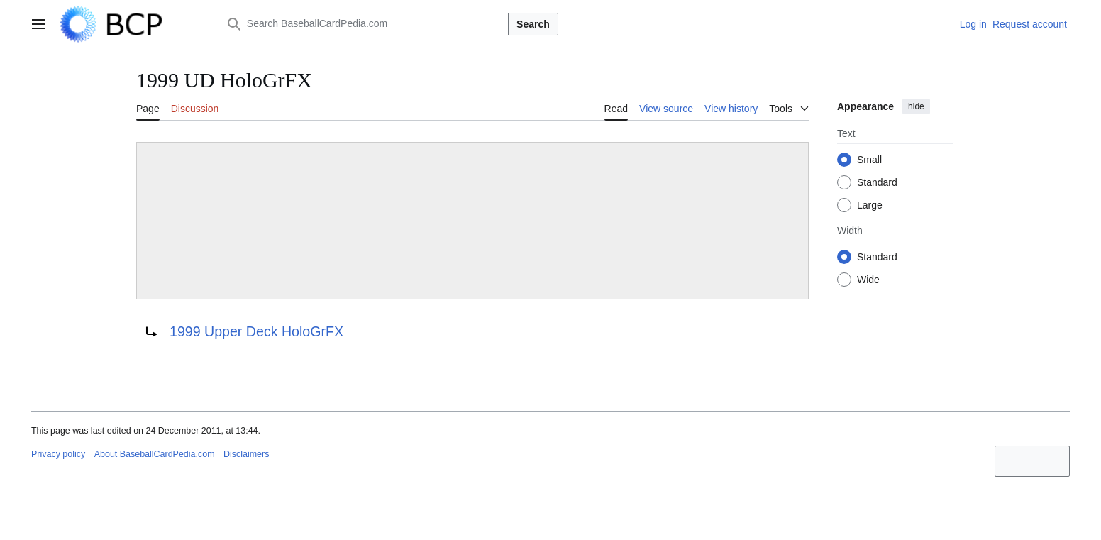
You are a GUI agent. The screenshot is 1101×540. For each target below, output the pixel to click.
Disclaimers (246, 454)
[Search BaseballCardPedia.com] (365, 24)
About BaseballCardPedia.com (154, 454)
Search (533, 24)
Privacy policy (58, 454)
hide (916, 106)
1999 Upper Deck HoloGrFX (256, 331)
